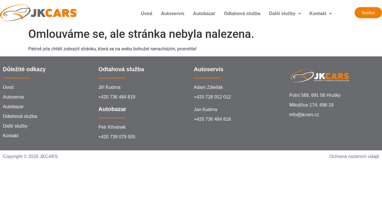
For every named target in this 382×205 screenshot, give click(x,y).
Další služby (285, 13)
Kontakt (320, 13)
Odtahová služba (242, 13)
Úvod (146, 13)
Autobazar (204, 13)
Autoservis (172, 13)
